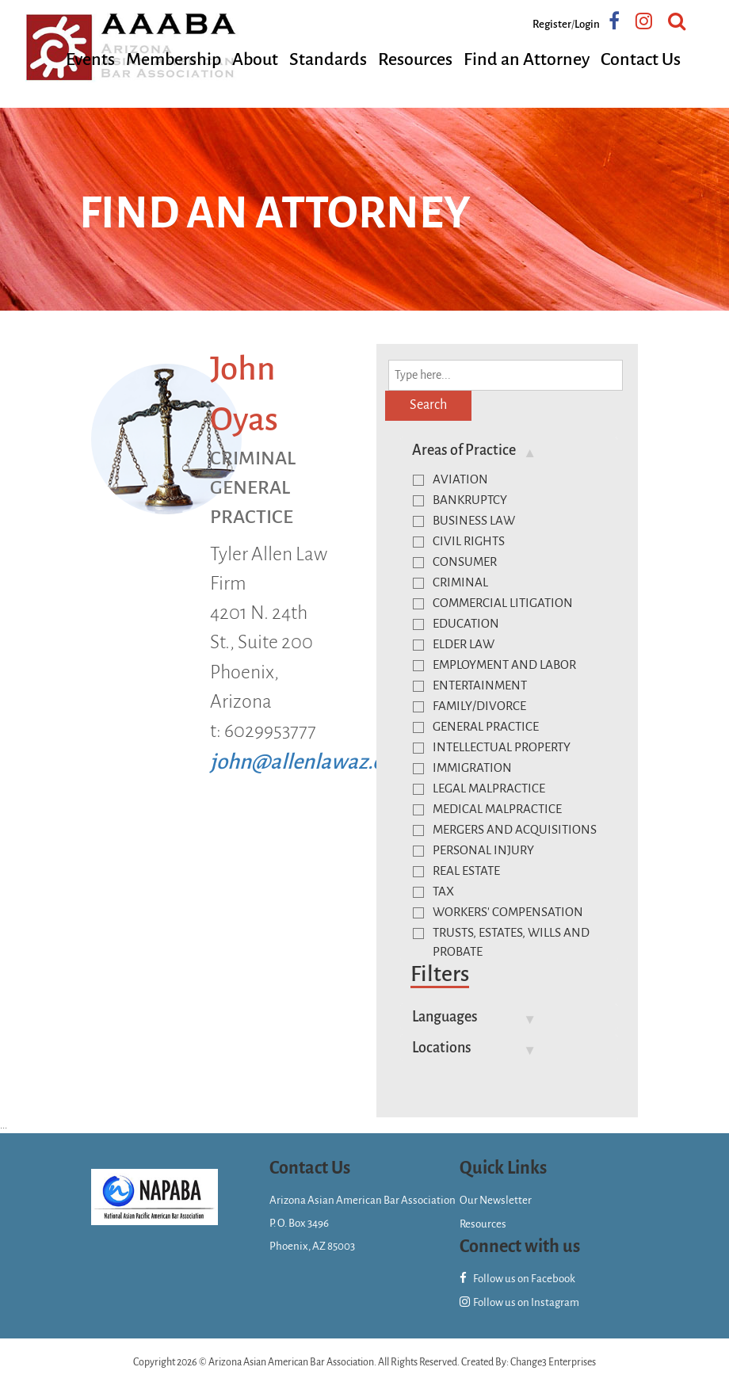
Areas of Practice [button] (464, 450)
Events (90, 59)
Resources (415, 59)
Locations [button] (441, 1048)
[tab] (509, 450)
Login (587, 24)
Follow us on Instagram (519, 1302)
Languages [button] (445, 1017)
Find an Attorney (527, 59)
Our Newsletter (496, 1200)
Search (428, 405)
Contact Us (641, 59)
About (255, 59)
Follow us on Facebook (517, 1279)
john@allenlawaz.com (310, 761)
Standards (328, 59)
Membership (173, 59)
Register (551, 24)
